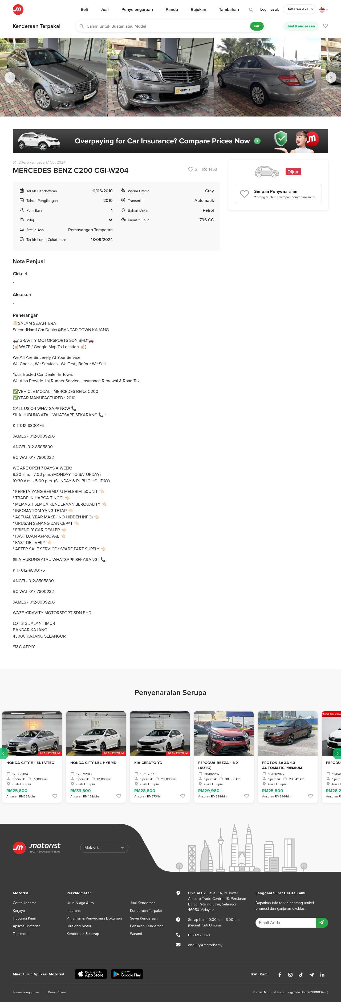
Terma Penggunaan (26, 992)
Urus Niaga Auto (80, 903)
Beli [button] (84, 9)
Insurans (74, 910)
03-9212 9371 (199, 935)
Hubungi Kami (24, 918)
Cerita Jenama (24, 903)
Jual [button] (105, 9)
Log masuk (269, 9)
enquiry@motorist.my (205, 945)
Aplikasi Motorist (26, 926)
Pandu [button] (172, 9)
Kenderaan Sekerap (83, 934)
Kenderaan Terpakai (36, 26)
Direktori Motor (79, 926)
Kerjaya (19, 910)
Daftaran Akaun (299, 9)
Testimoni (20, 934)
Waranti (136, 934)
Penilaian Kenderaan (147, 926)
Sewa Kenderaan (144, 918)
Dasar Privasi (57, 992)
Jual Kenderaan (301, 26)
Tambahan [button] (229, 9)
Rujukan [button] (198, 9)
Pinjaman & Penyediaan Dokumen (94, 918)
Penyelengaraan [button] (137, 9)
